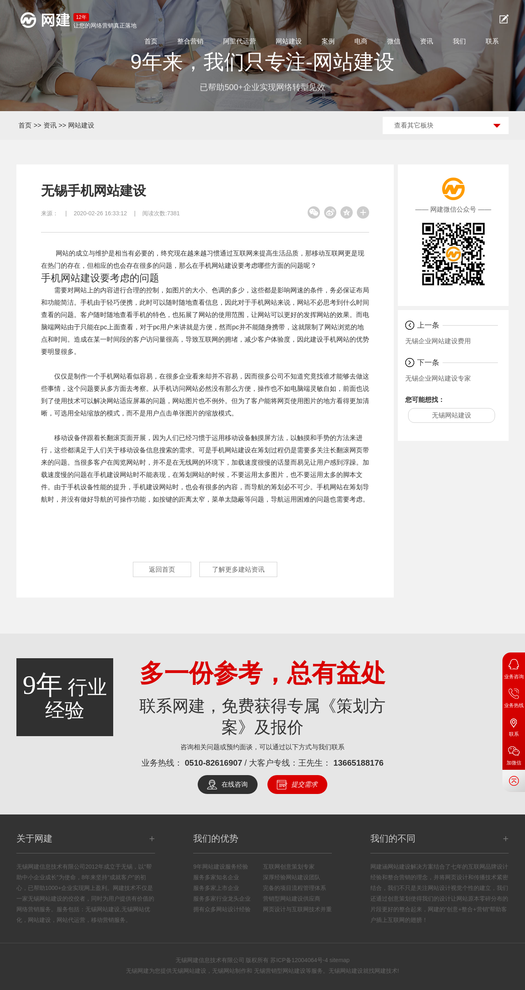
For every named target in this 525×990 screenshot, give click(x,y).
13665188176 (358, 762)
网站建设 (289, 41)
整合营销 (190, 41)
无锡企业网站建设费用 (438, 341)
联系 (492, 41)
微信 (393, 41)
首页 (151, 41)
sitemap (339, 960)
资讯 (426, 41)
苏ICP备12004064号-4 (299, 960)
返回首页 (162, 569)
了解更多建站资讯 (238, 569)
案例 (328, 41)
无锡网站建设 (451, 415)
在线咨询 (234, 784)
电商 (361, 41)
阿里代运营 (239, 41)
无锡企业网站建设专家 (438, 378)
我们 (459, 41)
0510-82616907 (213, 762)
